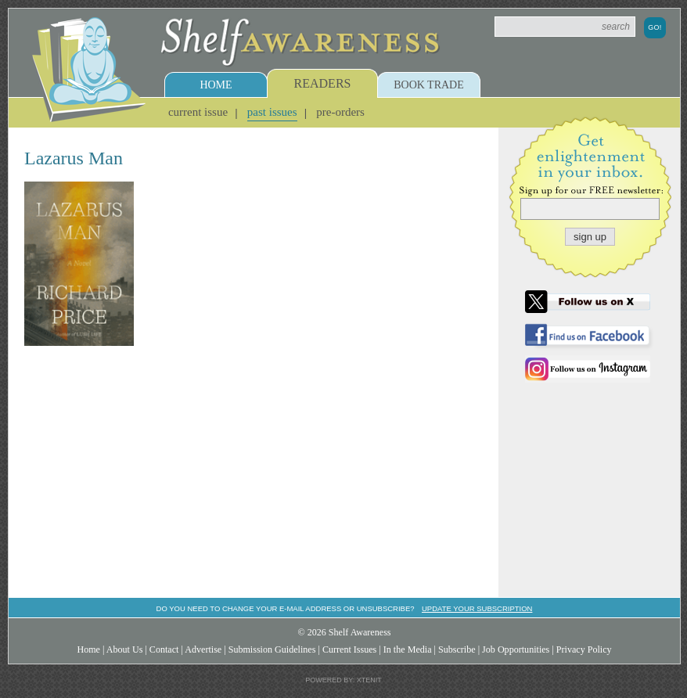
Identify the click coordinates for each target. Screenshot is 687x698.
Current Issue (198, 112)
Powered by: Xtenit (343, 680)
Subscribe (457, 649)
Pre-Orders (340, 112)
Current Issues (349, 649)
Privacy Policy (584, 649)
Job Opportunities (515, 649)
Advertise (203, 649)
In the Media (407, 649)
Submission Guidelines (272, 649)
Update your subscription (477, 608)
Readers (322, 83)
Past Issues (272, 112)
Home (216, 85)
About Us (124, 649)
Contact (164, 649)
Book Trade (429, 85)
